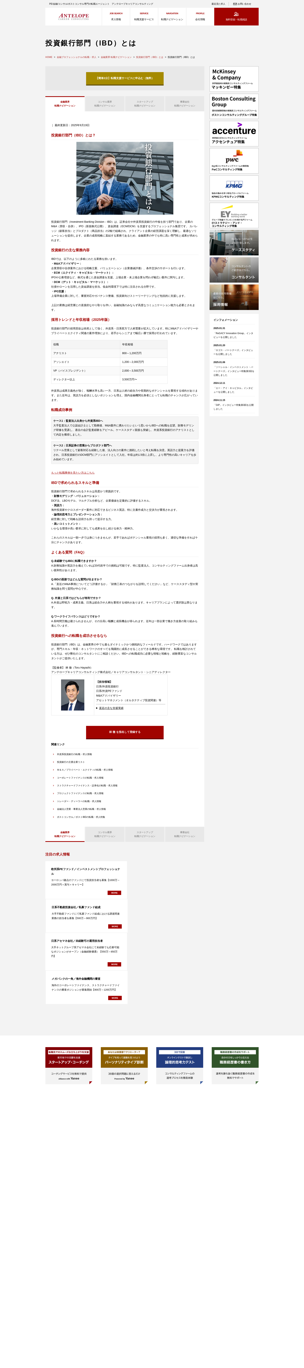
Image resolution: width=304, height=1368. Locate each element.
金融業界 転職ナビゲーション (116, 57)
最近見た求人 (218, 4)
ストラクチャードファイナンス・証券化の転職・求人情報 (87, 787)
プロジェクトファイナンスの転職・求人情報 (80, 795)
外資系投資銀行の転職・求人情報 (74, 755)
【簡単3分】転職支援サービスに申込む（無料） (125, 78)
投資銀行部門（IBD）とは (149, 57)
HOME (48, 57)
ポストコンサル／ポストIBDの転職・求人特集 (81, 818)
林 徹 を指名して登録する (125, 733)
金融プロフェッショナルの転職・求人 (76, 57)
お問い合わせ (244, 4)
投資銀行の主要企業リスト (71, 763)
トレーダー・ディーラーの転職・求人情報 (79, 802)
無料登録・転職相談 (236, 19)
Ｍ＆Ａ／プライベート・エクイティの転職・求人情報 (85, 771)
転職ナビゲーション (65, 104)
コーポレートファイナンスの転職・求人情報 (80, 779)
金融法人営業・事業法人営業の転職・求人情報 (81, 810)
